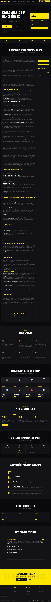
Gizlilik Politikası (41, 594)
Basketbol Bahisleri (29, 590)
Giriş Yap (42, 1)
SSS (35, 1)
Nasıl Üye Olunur (41, 591)
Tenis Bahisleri (28, 591)
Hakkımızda (14, 1)
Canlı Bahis (20, 1)
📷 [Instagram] (3, 595)
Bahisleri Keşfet (18, 26)
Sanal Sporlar (28, 594)
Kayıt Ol (47, 1)
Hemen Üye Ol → (21, 579)
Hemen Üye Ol (7, 26)
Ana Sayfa (2, 3)
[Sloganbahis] (5, 1)
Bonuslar (28, 1)
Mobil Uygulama (16, 594)
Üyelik (33, 1)
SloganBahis (5, 3)
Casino (24, 1)
